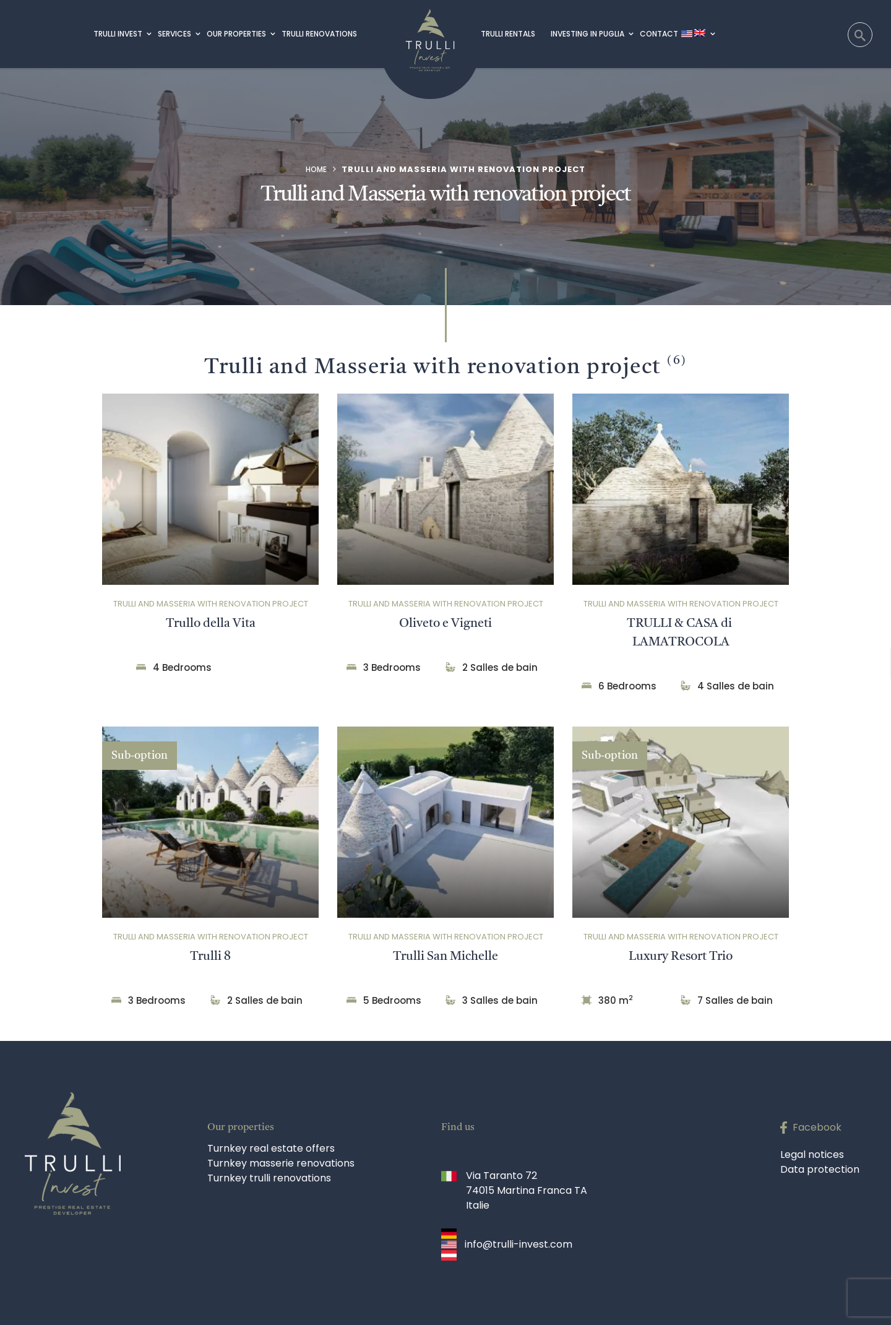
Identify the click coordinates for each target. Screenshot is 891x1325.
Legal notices (812, 1154)
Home (316, 169)
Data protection (819, 1169)
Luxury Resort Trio (681, 957)
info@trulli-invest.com (518, 1244)
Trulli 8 (210, 957)
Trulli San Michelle (445, 957)
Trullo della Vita (211, 624)
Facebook (817, 1127)
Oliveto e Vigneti (445, 624)
